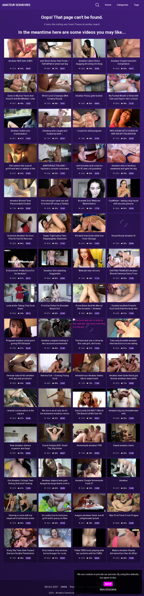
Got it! (108, 584)
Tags (136, 5)
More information (108, 589)
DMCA (64, 587)
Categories (122, 5)
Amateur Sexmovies (22, 5)
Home (108, 5)
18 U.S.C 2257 (51, 587)
